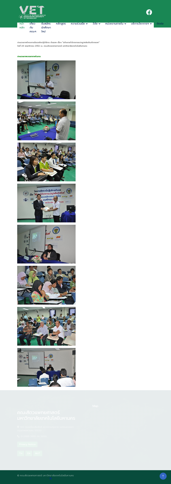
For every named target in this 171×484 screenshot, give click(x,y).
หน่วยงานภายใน (114, 24)
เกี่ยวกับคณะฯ (33, 27)
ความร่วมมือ (78, 24)
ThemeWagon (146, 479)
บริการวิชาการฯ (140, 24)
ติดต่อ (160, 24)
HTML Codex (146, 475)
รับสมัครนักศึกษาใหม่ (46, 27)
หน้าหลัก (22, 26)
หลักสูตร (61, 24)
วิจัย (95, 24)
